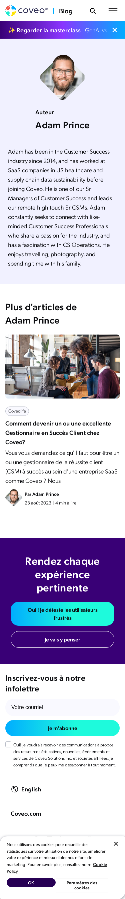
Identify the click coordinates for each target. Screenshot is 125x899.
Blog (66, 10)
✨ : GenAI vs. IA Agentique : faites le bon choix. (58, 30)
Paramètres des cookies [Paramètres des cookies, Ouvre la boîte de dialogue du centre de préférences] (82, 885)
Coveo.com (26, 813)
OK (31, 882)
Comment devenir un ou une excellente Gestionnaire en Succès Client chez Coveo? (58, 432)
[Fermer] (116, 843)
